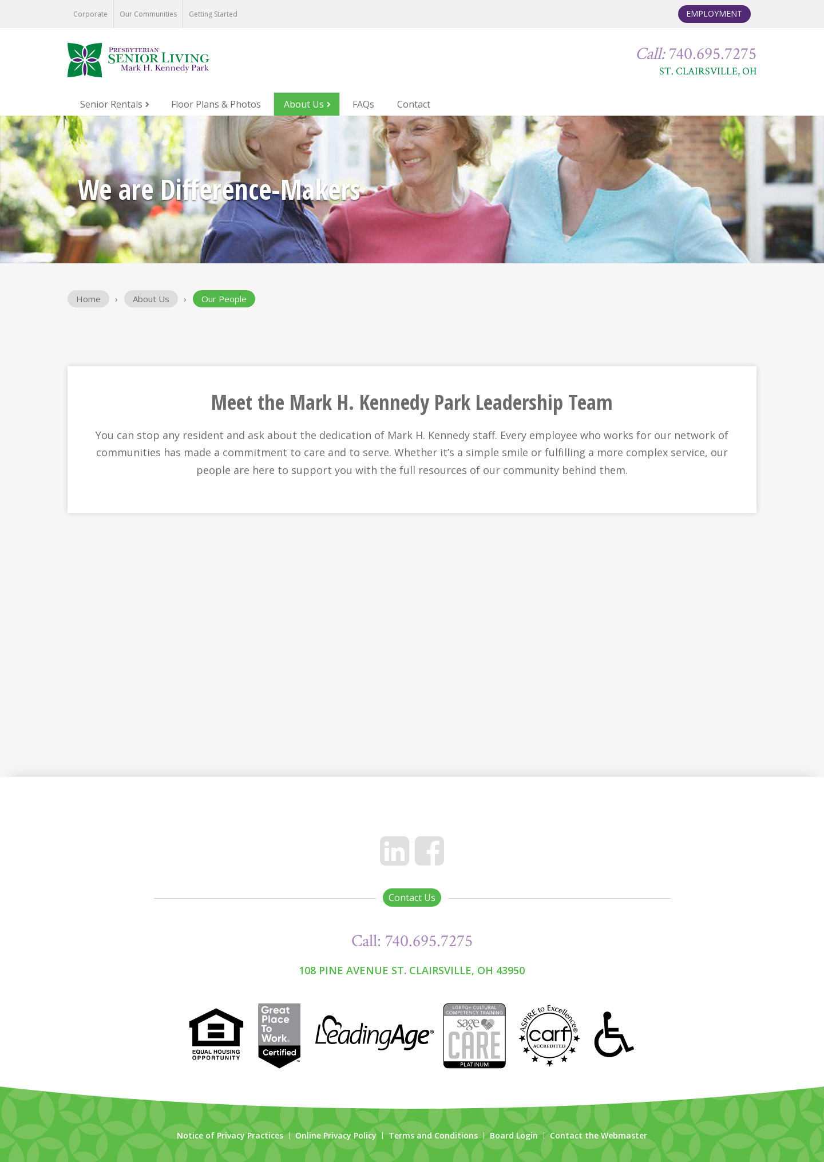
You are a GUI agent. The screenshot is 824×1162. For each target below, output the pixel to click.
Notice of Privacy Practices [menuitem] (230, 1135)
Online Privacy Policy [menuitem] (336, 1135)
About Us (151, 299)
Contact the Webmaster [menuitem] (598, 1135)
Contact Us (412, 897)
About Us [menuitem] (304, 104)
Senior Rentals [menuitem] (111, 104)
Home (88, 299)
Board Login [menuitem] (514, 1135)
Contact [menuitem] (413, 104)
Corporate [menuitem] (90, 14)
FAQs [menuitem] (363, 104)
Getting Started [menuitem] (213, 14)
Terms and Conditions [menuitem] (433, 1135)
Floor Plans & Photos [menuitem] (216, 104)
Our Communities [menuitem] (148, 14)
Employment (714, 13)
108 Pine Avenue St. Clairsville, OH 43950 (412, 970)
